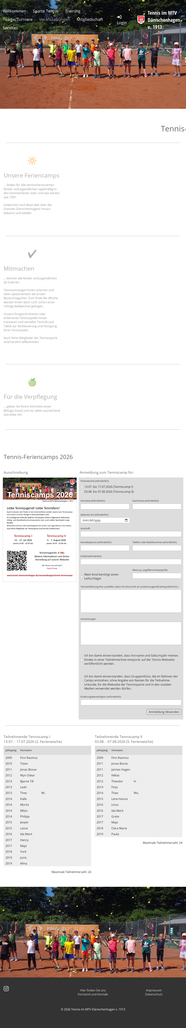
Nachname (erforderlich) (145, 500)
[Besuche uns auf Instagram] (6, 988)
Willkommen (14, 11)
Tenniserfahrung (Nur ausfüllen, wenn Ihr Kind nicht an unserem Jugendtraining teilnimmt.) (129, 586)
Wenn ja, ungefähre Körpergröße (150, 570)
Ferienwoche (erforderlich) (94, 481)
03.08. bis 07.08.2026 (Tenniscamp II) (107, 492)
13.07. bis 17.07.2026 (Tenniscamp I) (106, 487)
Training (72, 11)
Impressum (154, 990)
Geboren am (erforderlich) (94, 514)
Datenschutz (153, 994)
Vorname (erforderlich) (92, 500)
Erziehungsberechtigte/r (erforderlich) (100, 696)
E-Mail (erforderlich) (91, 556)
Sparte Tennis (45, 11)
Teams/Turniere (18, 19)
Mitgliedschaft (90, 19)
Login (122, 20)
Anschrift (85, 528)
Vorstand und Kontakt (93, 994)
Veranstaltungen (54, 19)
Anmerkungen (88, 618)
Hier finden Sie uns (93, 990)
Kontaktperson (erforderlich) (95, 542)
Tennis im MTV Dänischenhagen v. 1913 (164, 19)
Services (10, 27)
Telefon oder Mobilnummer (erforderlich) (154, 542)
